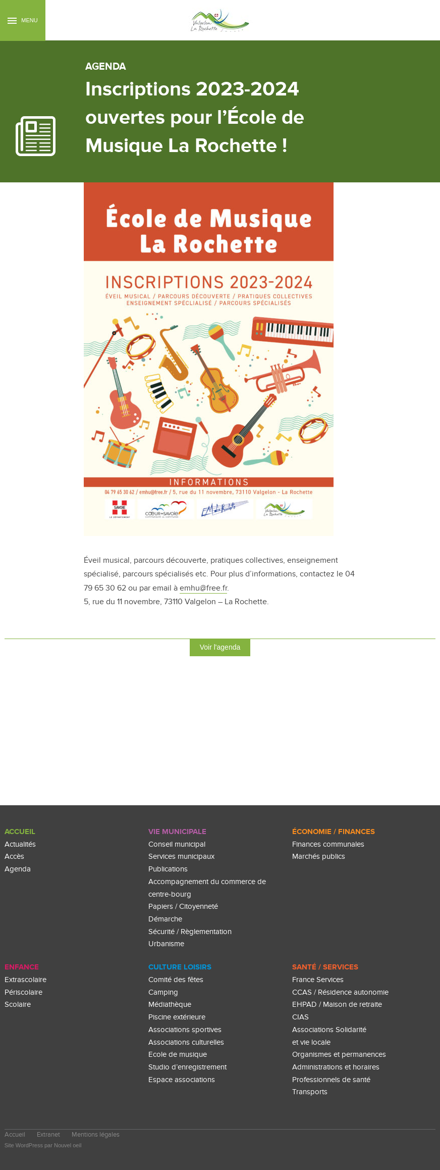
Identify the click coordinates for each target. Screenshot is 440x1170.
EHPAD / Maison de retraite (337, 1004)
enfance (22, 967)
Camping (163, 992)
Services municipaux (181, 856)
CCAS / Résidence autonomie (340, 992)
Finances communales (328, 844)
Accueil (20, 832)
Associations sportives (185, 1030)
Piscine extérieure (176, 1017)
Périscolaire (23, 992)
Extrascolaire (25, 980)
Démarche (165, 919)
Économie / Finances (333, 832)
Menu (22, 20)
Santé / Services (325, 967)
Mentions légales (96, 1135)
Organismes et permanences (339, 1054)
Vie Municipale (177, 832)
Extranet (48, 1135)
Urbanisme (166, 944)
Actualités (20, 844)
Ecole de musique (177, 1054)
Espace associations (181, 1080)
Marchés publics (318, 856)
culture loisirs (179, 967)
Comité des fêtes (175, 980)
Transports (309, 1092)
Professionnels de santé (331, 1080)
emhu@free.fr (203, 588)
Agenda (18, 869)
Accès (14, 856)
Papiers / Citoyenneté (183, 906)
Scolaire (18, 1004)
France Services (318, 980)
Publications (168, 869)
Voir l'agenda (220, 647)
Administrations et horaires (335, 1067)
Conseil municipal (176, 844)
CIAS (300, 1017)
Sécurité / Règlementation (190, 932)
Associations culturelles (186, 1042)
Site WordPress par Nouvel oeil (43, 1145)
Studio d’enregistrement (187, 1067)
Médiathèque (169, 1004)
